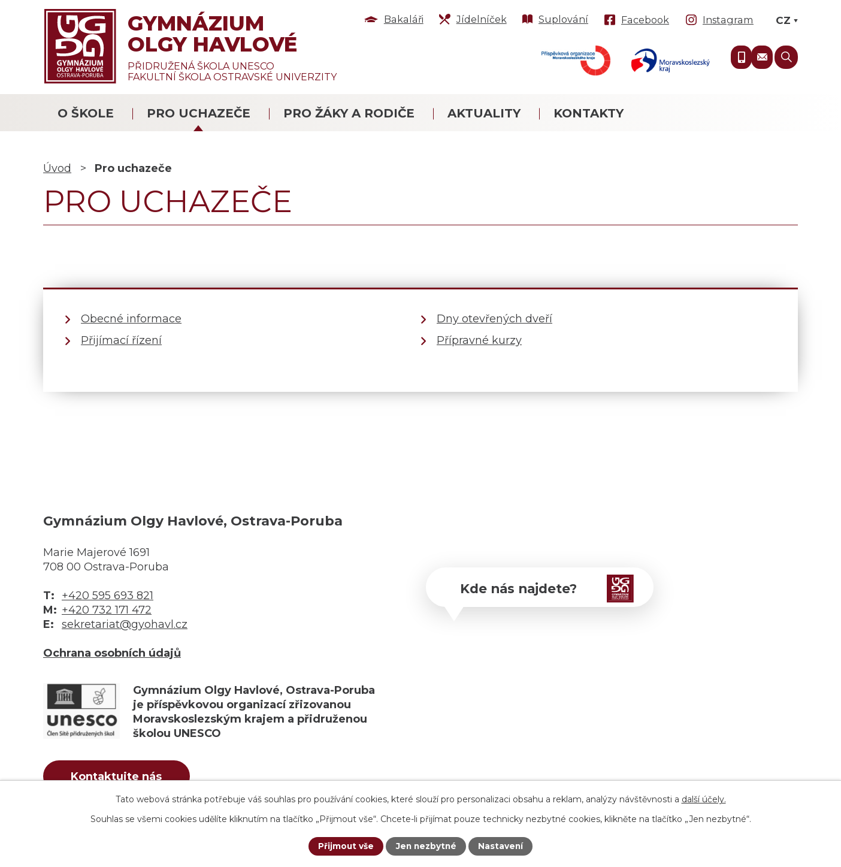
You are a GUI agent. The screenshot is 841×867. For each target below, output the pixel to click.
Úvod (57, 168)
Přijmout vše (344, 846)
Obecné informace (131, 318)
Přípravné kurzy (479, 340)
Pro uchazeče (198, 113)
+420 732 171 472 (107, 610)
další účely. (704, 798)
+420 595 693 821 (107, 595)
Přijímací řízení (121, 340)
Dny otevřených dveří (494, 318)
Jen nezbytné (426, 846)
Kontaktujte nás (120, 777)
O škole (86, 113)
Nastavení (502, 846)
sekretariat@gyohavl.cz (124, 624)
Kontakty (588, 113)
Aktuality (484, 113)
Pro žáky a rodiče (349, 113)
